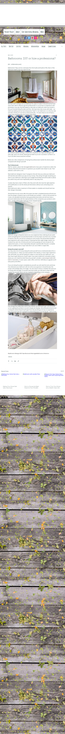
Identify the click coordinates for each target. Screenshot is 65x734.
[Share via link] (18, 361)
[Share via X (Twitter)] (11, 361)
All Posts (3, 46)
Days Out (11, 46)
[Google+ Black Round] (2, 397)
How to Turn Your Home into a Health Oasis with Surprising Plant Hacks (53, 387)
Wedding (26, 46)
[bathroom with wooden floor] (32, 378)
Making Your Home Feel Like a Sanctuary (10, 387)
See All (62, 371)
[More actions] (56, 55)
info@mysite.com (34, 398)
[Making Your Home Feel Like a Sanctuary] (11, 378)
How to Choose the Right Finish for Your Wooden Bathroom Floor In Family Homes (31, 387)
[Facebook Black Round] (4, 397)
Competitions (52, 46)
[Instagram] (35, 38)
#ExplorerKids (35, 46)
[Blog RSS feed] (61, 37)
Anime (43, 46)
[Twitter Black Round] (7, 397)
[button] (62, 46)
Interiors (10, 356)
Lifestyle (18, 46)
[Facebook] (26, 38)
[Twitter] (29, 38)
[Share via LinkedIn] (15, 361)
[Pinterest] (32, 38)
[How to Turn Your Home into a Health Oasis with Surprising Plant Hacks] (54, 378)
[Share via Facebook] (8, 361)
